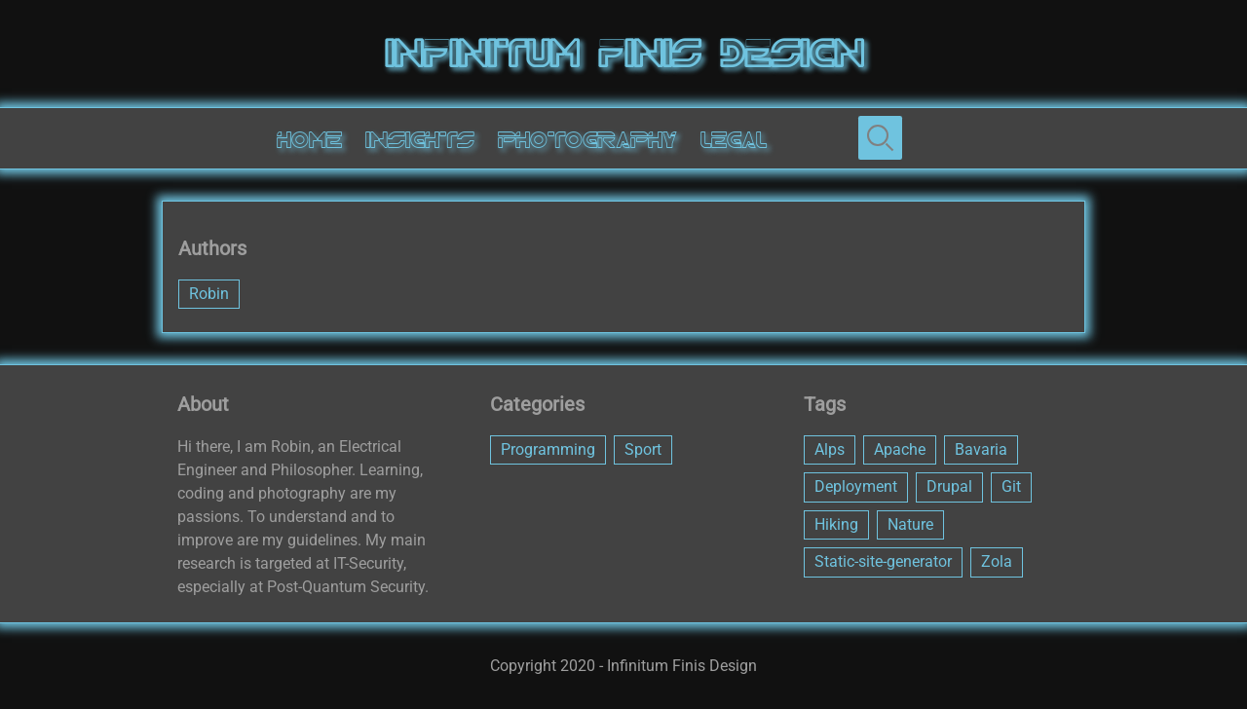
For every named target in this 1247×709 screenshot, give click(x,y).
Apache (900, 449)
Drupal (949, 486)
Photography (587, 140)
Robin (209, 293)
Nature (910, 524)
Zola (996, 561)
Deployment (855, 486)
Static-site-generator (883, 561)
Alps (829, 449)
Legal (733, 140)
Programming (548, 449)
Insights (419, 140)
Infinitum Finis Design (624, 53)
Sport (642, 449)
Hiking (836, 524)
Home (309, 140)
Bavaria (981, 449)
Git (1011, 486)
